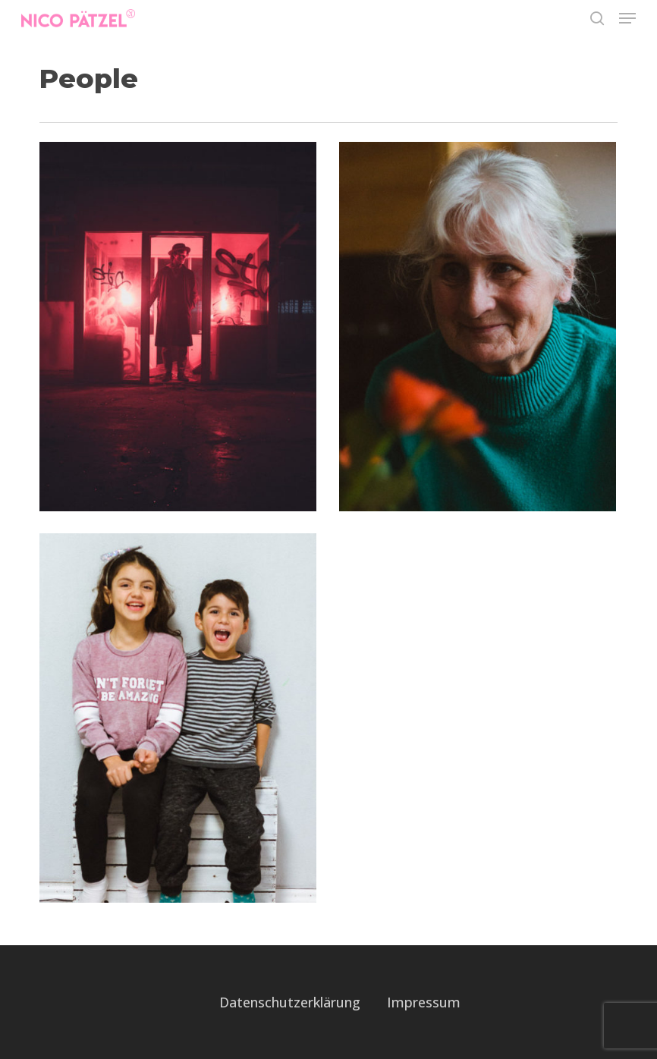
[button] (627, 18)
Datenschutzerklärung (289, 1002)
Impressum (424, 1002)
